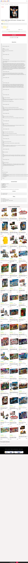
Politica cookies (21, 449)
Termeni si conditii (7, 449)
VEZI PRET (14, 35)
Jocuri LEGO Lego (16, 4)
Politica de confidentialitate (14, 449)
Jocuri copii (2, 4)
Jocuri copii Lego (11, 4)
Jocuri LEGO (6, 4)
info (8, 220)
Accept (17, 562)
